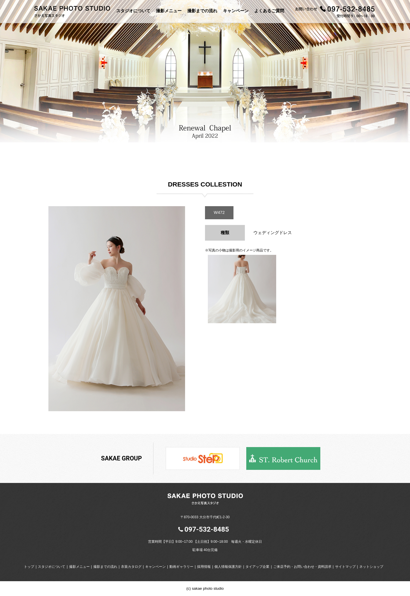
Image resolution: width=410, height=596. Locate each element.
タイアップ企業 (257, 567)
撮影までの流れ (202, 10)
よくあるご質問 (269, 10)
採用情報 (204, 567)
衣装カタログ (131, 567)
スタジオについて (133, 10)
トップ (29, 567)
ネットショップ (371, 567)
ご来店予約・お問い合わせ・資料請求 (302, 567)
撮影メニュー (169, 10)
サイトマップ (345, 567)
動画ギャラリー (181, 567)
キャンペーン (236, 10)
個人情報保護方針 (228, 567)
